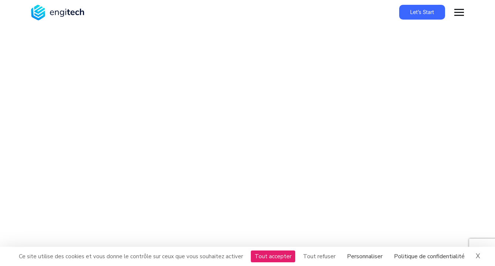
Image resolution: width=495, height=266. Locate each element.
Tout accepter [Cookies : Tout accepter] (273, 256)
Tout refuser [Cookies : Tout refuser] (319, 256)
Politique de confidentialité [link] (429, 256)
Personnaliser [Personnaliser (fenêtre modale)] (365, 256)
